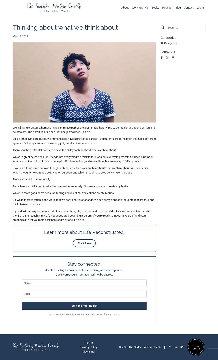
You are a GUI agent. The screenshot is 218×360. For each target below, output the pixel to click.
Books (155, 7)
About (125, 7)
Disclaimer (88, 351)
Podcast (167, 7)
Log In (200, 7)
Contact (189, 7)
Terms (89, 342)
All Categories (169, 43)
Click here (84, 243)
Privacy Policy (88, 347)
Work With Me (140, 7)
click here (51, 219)
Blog (178, 7)
